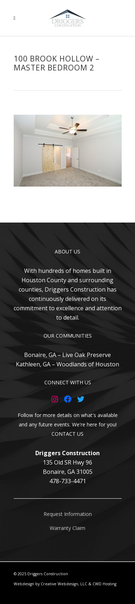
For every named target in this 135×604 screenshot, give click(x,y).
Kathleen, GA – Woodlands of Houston (67, 364)
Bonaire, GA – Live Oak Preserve (67, 355)
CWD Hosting (104, 583)
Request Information (68, 514)
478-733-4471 (67, 481)
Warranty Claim (67, 528)
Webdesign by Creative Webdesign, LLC (50, 583)
